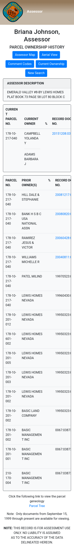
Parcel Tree (37, 506)
